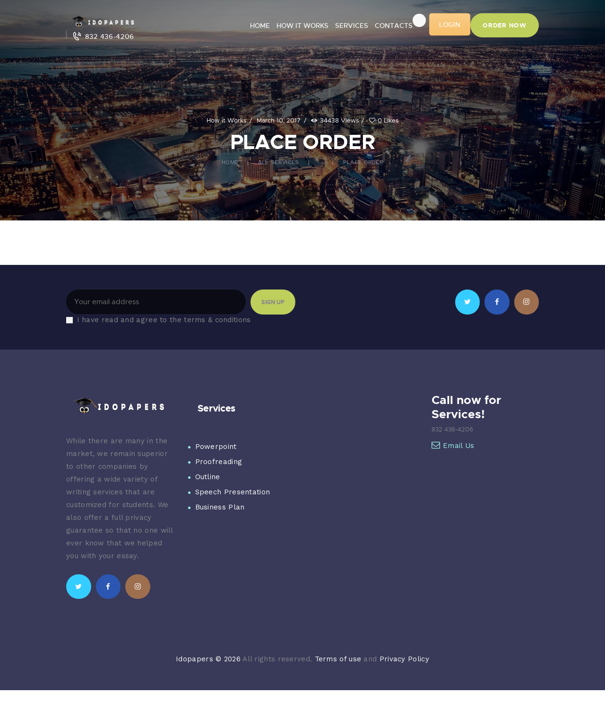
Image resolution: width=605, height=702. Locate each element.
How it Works (226, 120)
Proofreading (218, 461)
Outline (207, 477)
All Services (278, 162)
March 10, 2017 (279, 120)
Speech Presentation (232, 492)
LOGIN (450, 24)
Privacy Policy (404, 659)
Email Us (453, 445)
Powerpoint (216, 446)
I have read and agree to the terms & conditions (164, 320)
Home (230, 162)
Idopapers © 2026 (208, 659)
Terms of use (338, 659)
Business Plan (220, 507)
